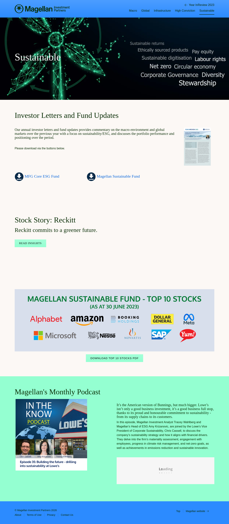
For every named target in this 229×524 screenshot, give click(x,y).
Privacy (51, 514)
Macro (133, 10)
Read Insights (30, 243)
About (18, 514)
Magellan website (197, 511)
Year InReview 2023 (199, 5)
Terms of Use (34, 514)
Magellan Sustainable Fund (118, 176)
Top (178, 511)
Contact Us (67, 514)
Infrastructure (162, 10)
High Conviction (185, 10)
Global (145, 10)
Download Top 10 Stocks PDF (114, 358)
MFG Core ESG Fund (41, 176)
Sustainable (206, 10)
